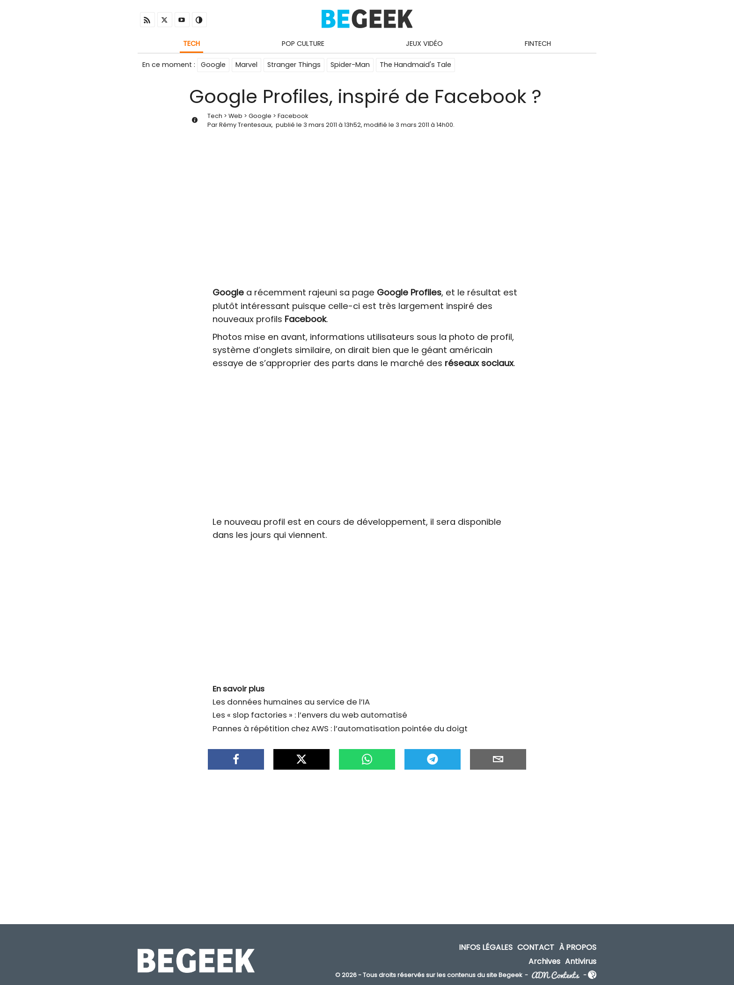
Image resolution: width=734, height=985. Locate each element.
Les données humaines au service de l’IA (291, 701)
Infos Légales (486, 947)
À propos (577, 947)
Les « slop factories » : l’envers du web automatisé (310, 714)
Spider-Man (350, 64)
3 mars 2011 (320, 125)
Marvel (246, 64)
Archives (544, 961)
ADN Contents (556, 975)
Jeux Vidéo (424, 43)
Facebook (293, 116)
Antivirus (580, 961)
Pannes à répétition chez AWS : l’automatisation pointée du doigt (340, 728)
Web (235, 116)
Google (213, 64)
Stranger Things (294, 64)
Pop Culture (303, 43)
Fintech (538, 43)
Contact (535, 947)
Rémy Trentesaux (245, 125)
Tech (191, 43)
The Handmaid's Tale (415, 64)
